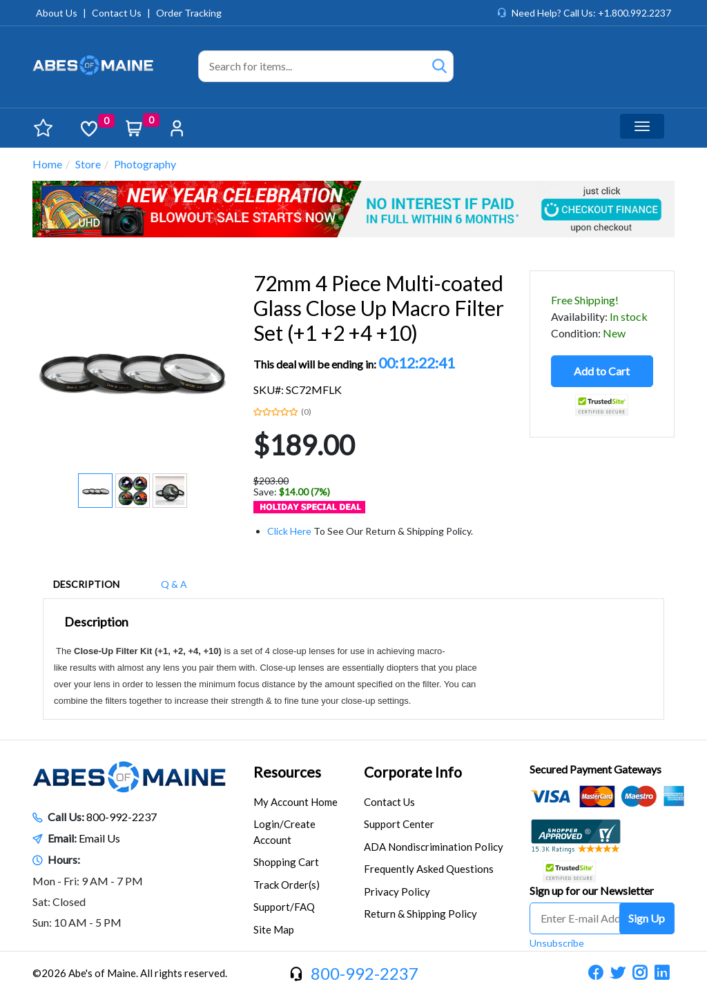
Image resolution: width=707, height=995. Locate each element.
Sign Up (646, 918)
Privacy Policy (397, 891)
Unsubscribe (557, 943)
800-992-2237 (121, 816)
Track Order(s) (286, 884)
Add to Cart (602, 370)
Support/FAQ (284, 906)
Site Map (273, 929)
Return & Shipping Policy (420, 913)
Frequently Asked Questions (429, 869)
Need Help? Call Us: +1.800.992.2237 (591, 13)
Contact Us (117, 13)
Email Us (99, 838)
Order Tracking (189, 13)
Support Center (399, 824)
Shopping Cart (286, 862)
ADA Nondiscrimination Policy (433, 846)
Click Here (289, 531)
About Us (56, 13)
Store (88, 163)
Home (47, 163)
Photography (145, 163)
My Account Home (295, 802)
